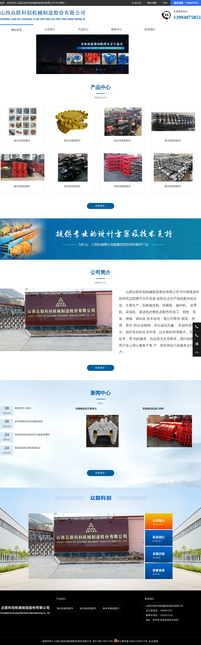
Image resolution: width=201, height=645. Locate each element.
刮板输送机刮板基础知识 (28, 448)
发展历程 (163, 555)
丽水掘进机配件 (173, 140)
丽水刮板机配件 (122, 186)
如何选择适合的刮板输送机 (29, 421)
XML (165, 3)
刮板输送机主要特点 (86, 408)
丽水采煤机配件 (22, 140)
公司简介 (50, 29)
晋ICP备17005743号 (103, 641)
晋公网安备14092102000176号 (131, 641)
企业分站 (136, 3)
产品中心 (83, 29)
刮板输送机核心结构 (153, 408)
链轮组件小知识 (23, 408)
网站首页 (16, 29)
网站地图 (152, 3)
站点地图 (153, 641)
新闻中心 (116, 29)
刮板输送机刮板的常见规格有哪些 (32, 434)
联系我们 (150, 29)
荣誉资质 (163, 572)
